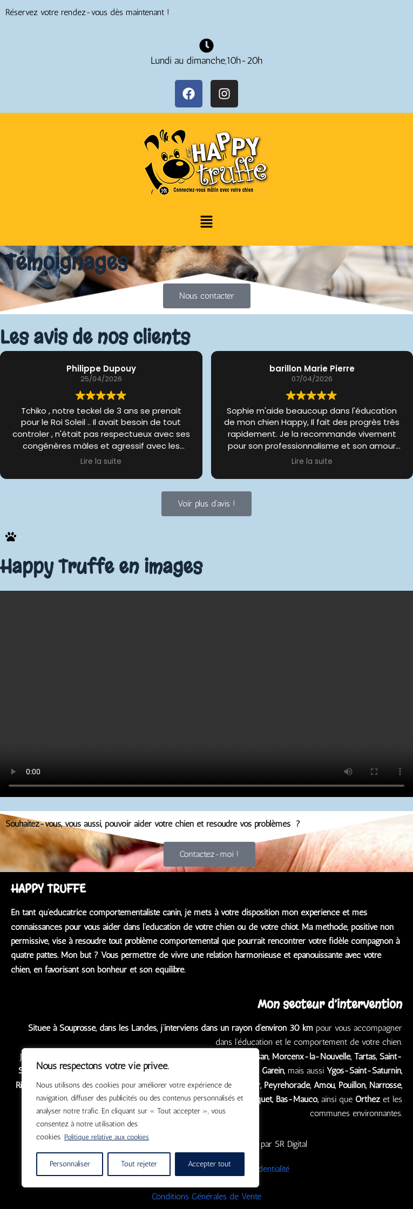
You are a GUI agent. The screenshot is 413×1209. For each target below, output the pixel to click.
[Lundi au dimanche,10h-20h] (206, 45)
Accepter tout (209, 1164)
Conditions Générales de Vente (206, 1196)
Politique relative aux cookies (109, 1137)
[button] (206, 223)
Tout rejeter (139, 1164)
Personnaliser (70, 1164)
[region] (140, 1117)
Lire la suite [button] (100, 462)
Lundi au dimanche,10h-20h (206, 60)
